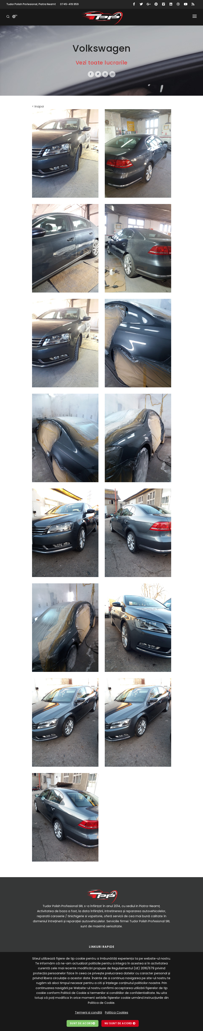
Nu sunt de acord (120, 1023)
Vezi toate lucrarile (102, 62)
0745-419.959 (69, 4)
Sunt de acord (82, 1023)
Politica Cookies (116, 1012)
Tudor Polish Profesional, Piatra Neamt (31, 4)
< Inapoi (38, 106)
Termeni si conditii (88, 1012)
